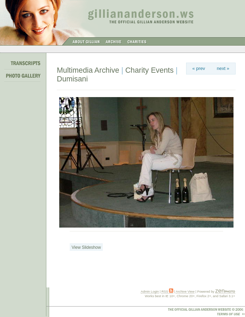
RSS (167, 291)
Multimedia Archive (88, 70)
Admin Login (150, 291)
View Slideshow (86, 247)
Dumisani (72, 79)
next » (223, 68)
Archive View (185, 291)
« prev (198, 68)
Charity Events (149, 70)
